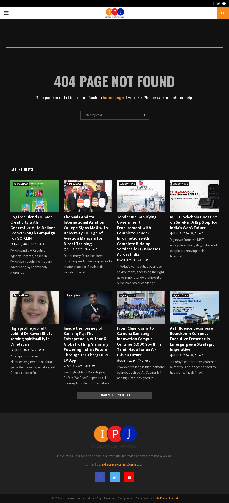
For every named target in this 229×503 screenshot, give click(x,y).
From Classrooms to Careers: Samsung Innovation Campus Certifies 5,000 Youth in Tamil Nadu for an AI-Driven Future (139, 342)
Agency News (21, 184)
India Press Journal (165, 498)
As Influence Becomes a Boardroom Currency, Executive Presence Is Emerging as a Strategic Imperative (192, 339)
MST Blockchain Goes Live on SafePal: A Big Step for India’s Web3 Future (194, 222)
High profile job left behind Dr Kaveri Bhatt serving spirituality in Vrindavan (31, 336)
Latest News (21, 169)
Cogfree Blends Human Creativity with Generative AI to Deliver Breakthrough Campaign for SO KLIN (32, 228)
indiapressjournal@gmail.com (123, 464)
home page (113, 97)
